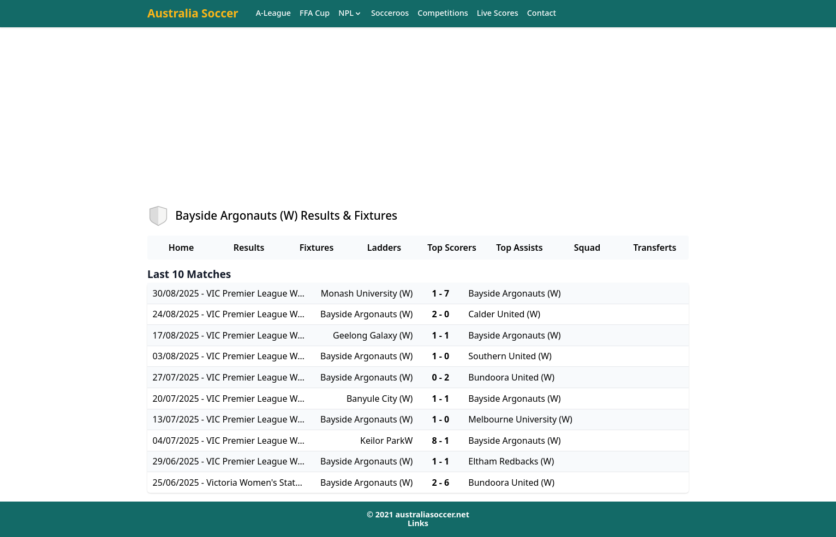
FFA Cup (315, 13)
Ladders (384, 248)
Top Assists (519, 248)
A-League (273, 13)
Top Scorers (451, 248)
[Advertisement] (418, 126)
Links (418, 523)
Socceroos (390, 13)
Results (249, 248)
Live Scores (497, 13)
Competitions (442, 13)
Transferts (654, 248)
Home (181, 248)
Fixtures (317, 248)
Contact (541, 13)
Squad (587, 248)
